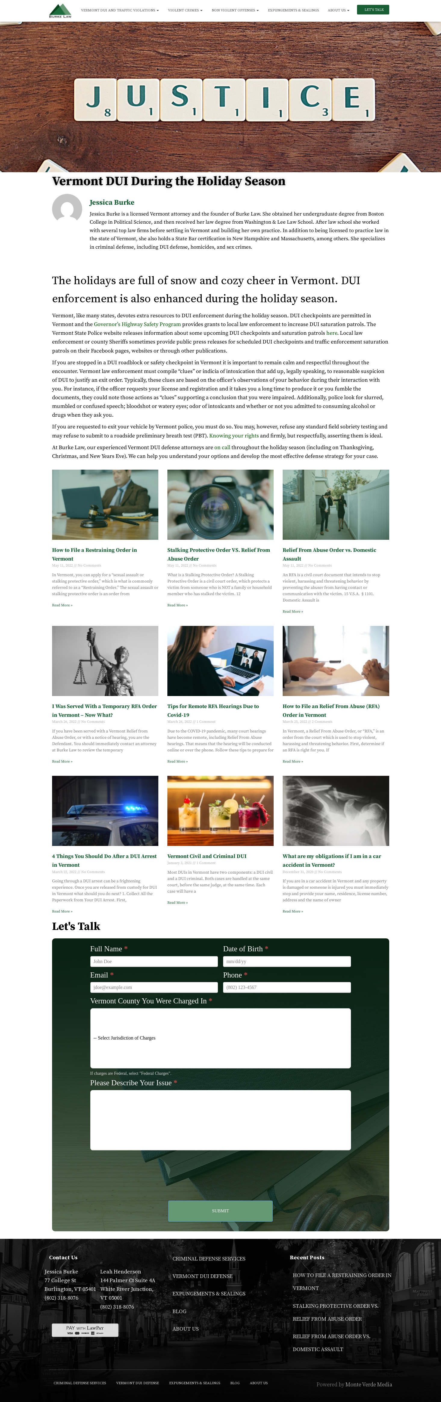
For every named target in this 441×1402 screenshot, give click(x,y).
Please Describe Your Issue (134, 1083)
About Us (338, 10)
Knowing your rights (234, 435)
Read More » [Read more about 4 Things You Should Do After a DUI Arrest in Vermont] (62, 911)
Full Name (109, 949)
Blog (179, 1311)
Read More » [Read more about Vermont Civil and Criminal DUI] (177, 902)
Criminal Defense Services (208, 1258)
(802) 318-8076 (61, 1298)
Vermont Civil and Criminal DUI (207, 856)
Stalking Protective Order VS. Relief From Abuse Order (336, 1313)
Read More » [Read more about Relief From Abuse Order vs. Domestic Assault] (293, 611)
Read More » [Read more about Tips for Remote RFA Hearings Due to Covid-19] (177, 761)
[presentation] (220, 1166)
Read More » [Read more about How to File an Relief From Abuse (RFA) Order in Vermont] (293, 761)
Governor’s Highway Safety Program (137, 324)
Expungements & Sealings (293, 10)
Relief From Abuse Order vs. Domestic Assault (332, 1343)
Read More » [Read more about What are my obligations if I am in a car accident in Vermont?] (293, 911)
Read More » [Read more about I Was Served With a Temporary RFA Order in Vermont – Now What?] (62, 761)
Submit (220, 1210)
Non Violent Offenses (235, 10)
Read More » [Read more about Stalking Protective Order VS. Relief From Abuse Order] (177, 605)
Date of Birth (246, 949)
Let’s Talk (374, 10)
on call (222, 447)
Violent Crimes (185, 10)
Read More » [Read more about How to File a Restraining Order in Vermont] (62, 605)
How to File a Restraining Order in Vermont (342, 1282)
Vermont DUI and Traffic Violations (120, 10)
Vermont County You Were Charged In (151, 1001)
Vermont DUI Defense (202, 1276)
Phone (235, 975)
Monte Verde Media (369, 1384)
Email (102, 975)
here (331, 333)
